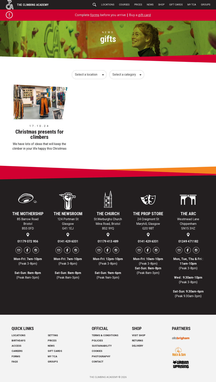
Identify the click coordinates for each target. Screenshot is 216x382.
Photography (101, 356)
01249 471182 (188, 241)
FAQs (15, 361)
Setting (53, 335)
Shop (161, 4)
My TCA (191, 4)
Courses (124, 4)
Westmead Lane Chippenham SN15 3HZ (188, 223)
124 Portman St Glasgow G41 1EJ (67, 223)
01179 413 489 (108, 241)
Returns (137, 340)
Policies (97, 340)
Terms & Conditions (105, 335)
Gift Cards (176, 4)
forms (94, 15)
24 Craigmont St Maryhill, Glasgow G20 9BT (148, 223)
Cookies (97, 351)
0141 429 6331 (68, 241)
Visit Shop (138, 335)
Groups (205, 4)
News (150, 4)
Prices (138, 4)
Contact (97, 361)
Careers (17, 351)
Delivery (137, 345)
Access (16, 345)
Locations (107, 4)
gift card (144, 15)
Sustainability (102, 345)
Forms (16, 356)
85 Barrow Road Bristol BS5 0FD (27, 223)
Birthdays (18, 340)
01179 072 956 (27, 241)
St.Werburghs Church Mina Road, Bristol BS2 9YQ (108, 223)
